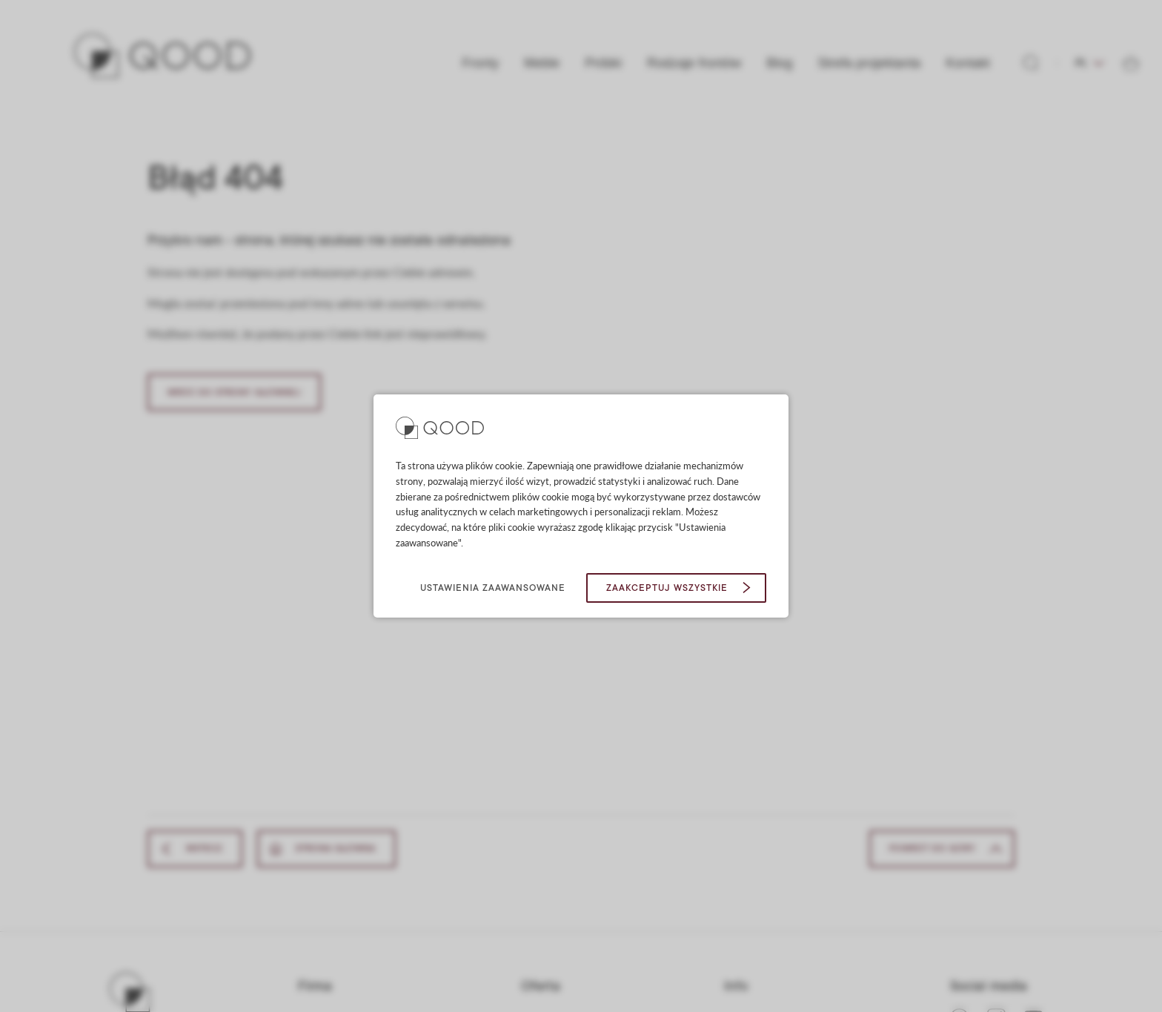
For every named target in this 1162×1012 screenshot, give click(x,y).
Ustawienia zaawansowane (492, 588)
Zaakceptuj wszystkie (667, 588)
